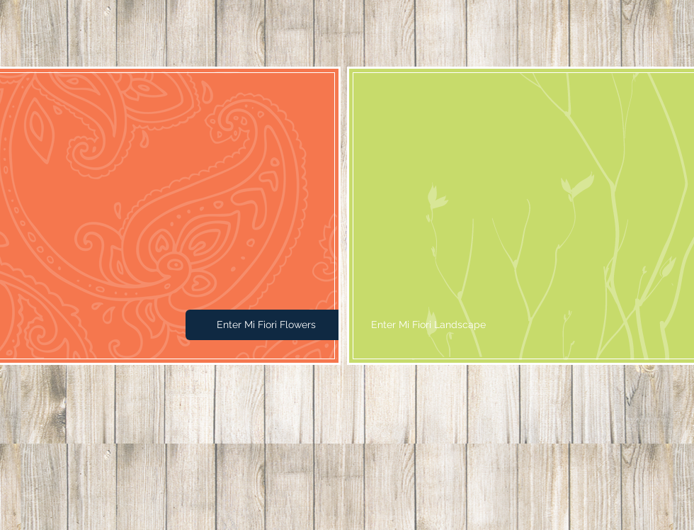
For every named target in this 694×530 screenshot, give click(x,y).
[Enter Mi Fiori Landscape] (428, 325)
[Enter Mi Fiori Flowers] (266, 325)
